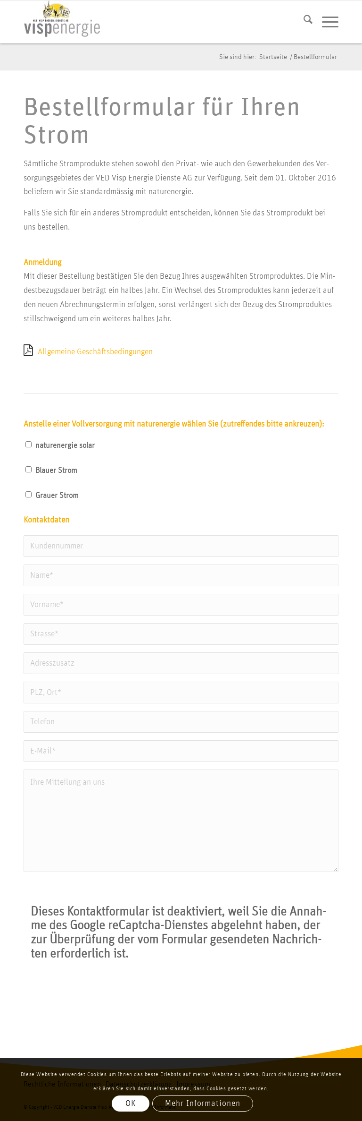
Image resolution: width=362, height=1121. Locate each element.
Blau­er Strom (56, 470)
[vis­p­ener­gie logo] (63, 21)
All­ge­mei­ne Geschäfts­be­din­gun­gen (95, 352)
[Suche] (303, 21)
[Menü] (325, 21)
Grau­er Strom (57, 495)
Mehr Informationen (202, 1103)
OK (130, 1103)
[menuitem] (303, 21)
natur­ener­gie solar (65, 445)
